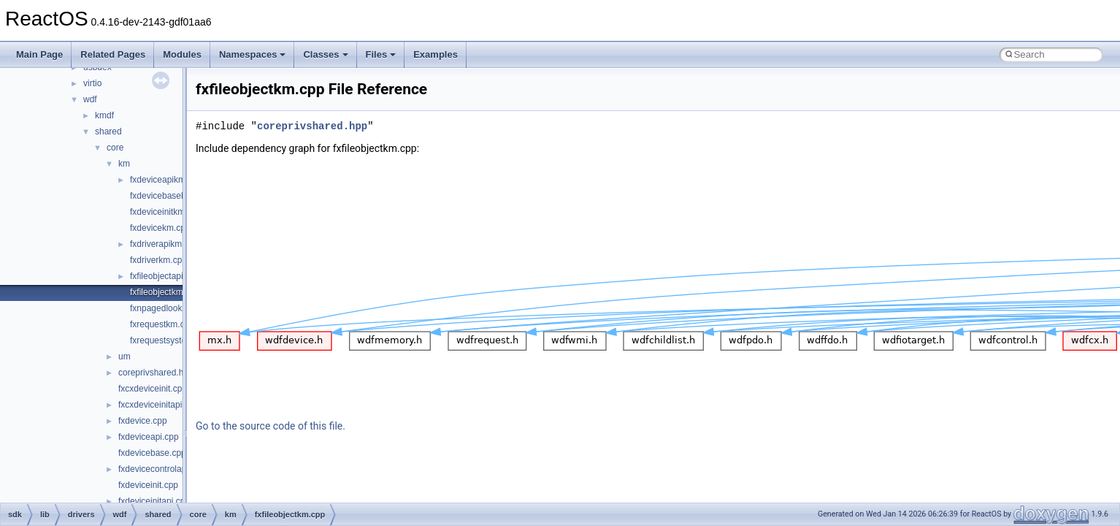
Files (381, 54)
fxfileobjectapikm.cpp (170, 276)
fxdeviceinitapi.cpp (154, 501)
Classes (325, 54)
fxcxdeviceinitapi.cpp (158, 405)
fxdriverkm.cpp (158, 260)
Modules (182, 54)
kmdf (104, 115)
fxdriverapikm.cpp (164, 244)
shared (108, 131)
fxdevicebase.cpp (152, 453)
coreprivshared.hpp (155, 372)
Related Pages (112, 54)
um (124, 356)
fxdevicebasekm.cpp (170, 196)
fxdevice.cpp (142, 421)
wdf (90, 99)
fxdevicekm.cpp (160, 228)
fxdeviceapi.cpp (148, 437)
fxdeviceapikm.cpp (166, 180)
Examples (435, 54)
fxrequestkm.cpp (162, 324)
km (124, 164)
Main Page (39, 54)
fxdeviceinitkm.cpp (166, 212)
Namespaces (252, 54)
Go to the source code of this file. (270, 426)
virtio (92, 83)
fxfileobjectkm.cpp (164, 292)
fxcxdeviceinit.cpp (152, 389)
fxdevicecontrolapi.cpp (161, 469)
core (115, 147)
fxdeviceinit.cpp (148, 485)
